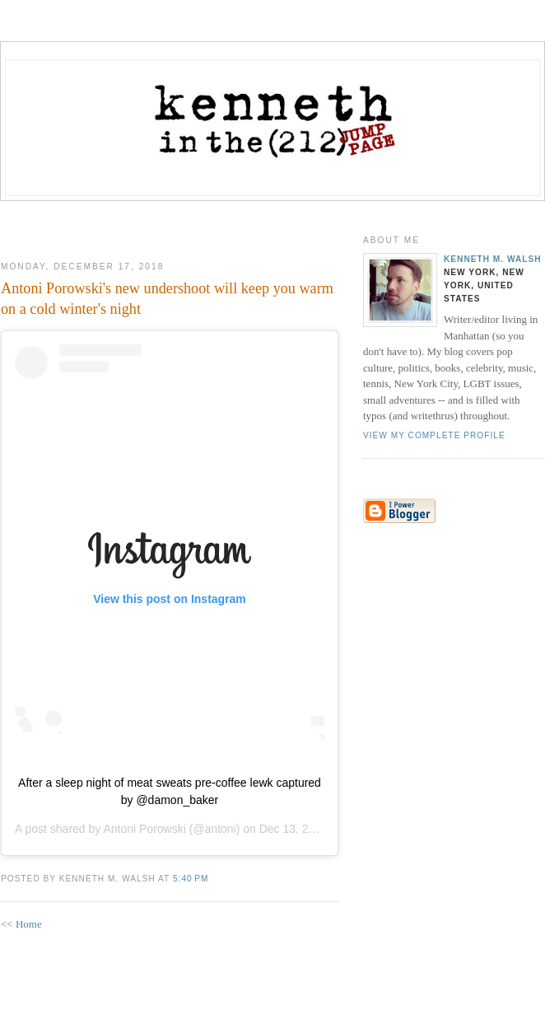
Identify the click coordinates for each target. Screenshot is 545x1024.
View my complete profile (434, 435)
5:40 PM (190, 878)
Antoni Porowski (144, 828)
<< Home (21, 924)
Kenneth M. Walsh (493, 259)
